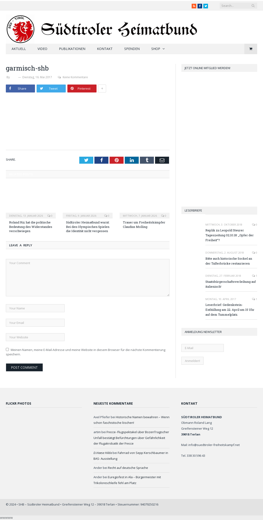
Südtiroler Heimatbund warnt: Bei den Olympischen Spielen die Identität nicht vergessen (88, 226)
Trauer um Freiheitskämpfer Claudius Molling (144, 224)
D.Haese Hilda (102, 453)
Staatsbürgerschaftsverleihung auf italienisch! (230, 284)
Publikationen (72, 48)
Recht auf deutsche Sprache (128, 468)
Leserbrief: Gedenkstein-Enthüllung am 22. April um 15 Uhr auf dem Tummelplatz (229, 310)
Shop (155, 48)
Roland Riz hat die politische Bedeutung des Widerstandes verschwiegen (30, 226)
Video (42, 48)
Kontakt (105, 48)
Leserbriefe (193, 210)
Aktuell (19, 48)
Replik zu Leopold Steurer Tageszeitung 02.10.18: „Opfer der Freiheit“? (229, 235)
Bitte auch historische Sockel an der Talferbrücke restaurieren (228, 260)
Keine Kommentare (73, 77)
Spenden (132, 48)
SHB (14, 77)
